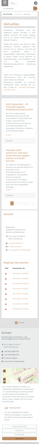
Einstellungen (19, 434)
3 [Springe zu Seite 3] (18, 203)
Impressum (19, 430)
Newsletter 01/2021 (20, 299)
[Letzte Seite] (33, 203)
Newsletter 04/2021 (21, 284)
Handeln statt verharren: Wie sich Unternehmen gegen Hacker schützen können (18, 155)
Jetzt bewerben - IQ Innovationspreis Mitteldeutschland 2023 (19, 107)
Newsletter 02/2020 (21, 304)
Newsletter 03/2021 (20, 289)
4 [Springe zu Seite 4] (22, 203)
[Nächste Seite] (29, 203)
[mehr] (8, 135)
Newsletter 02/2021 (20, 294)
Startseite (17, 14)
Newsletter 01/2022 (20, 279)
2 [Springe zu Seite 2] (15, 203)
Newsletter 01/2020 (21, 309)
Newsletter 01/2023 (20, 273)
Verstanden (19, 438)
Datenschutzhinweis (19, 426)
